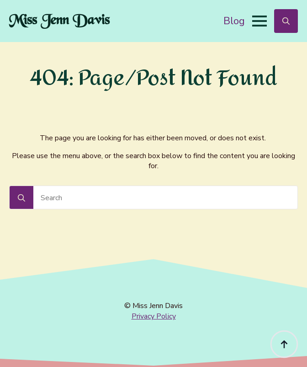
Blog (234, 21)
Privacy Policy (154, 316)
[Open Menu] (259, 21)
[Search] (21, 198)
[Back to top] (284, 344)
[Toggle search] (286, 21)
